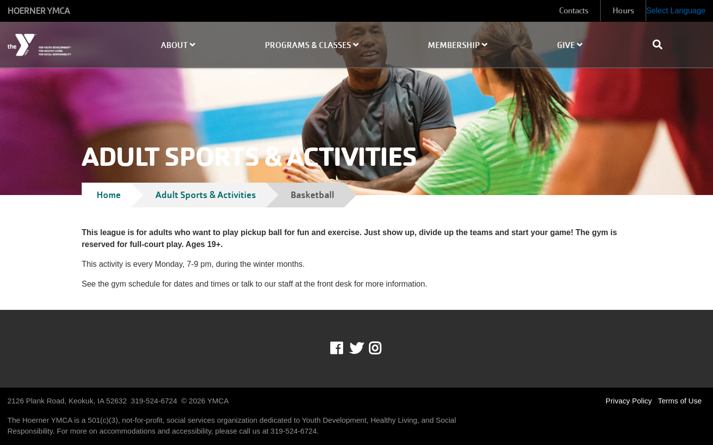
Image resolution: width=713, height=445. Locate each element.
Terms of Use (680, 400)
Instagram (382, 348)
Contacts (574, 10)
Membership (457, 45)
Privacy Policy (629, 400)
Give (569, 45)
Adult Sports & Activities (205, 194)
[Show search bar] (661, 44)
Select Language (676, 10)
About (178, 45)
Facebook (343, 348)
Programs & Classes (311, 45)
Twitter (356, 348)
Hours (623, 10)
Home (109, 194)
